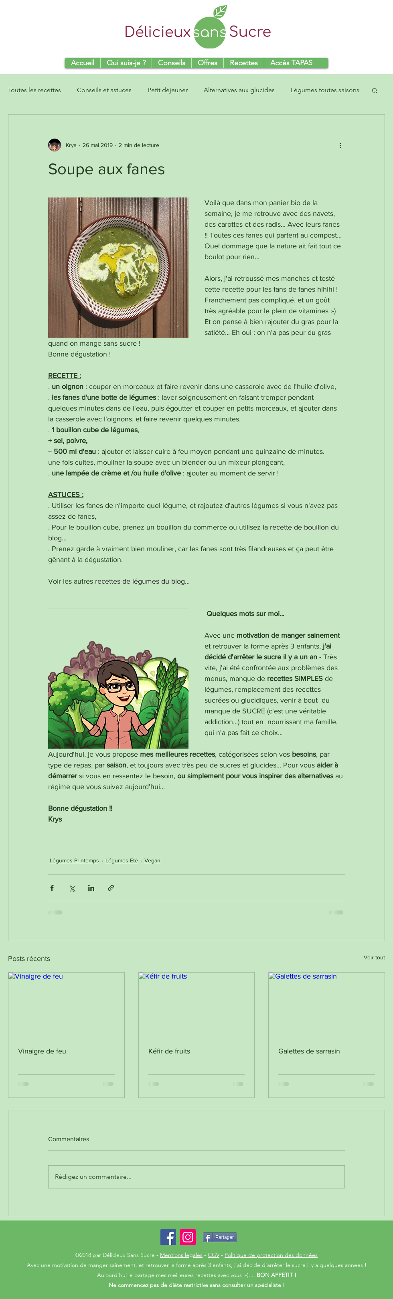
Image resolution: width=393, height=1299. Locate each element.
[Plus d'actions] (340, 145)
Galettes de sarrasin (309, 1051)
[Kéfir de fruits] (197, 1005)
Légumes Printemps (74, 860)
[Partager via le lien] (111, 888)
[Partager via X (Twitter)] (71, 888)
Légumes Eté (121, 860)
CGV (213, 1255)
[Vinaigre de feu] (66, 1005)
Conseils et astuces (104, 90)
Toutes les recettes (34, 90)
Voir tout (374, 957)
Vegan (152, 860)
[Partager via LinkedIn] (91, 888)
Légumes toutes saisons (325, 90)
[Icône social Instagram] (188, 1237)
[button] (375, 90)
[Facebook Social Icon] (168, 1237)
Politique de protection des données (271, 1255)
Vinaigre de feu (42, 1051)
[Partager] (220, 1237)
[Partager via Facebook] (52, 888)
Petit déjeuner (168, 90)
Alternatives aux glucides (239, 90)
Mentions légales (181, 1255)
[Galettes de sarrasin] (327, 1005)
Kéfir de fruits (169, 1051)
